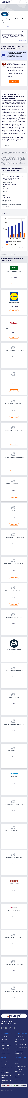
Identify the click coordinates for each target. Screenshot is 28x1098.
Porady (3, 1042)
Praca (3, 27)
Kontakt (17, 1063)
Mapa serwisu (19, 1080)
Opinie (7, 27)
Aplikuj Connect (19, 1074)
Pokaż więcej (22, 40)
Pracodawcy (4, 1039)
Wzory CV (4, 1065)
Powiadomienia (5, 1053)
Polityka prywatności (21, 1066)
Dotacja (17, 1077)
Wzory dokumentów (6, 1068)
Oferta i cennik (19, 1036)
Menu (23, 2)
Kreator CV (4, 1062)
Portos (6, 31)
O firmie (17, 1060)
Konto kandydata (6, 1045)
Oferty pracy (4, 1036)
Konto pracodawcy (20, 1044)
